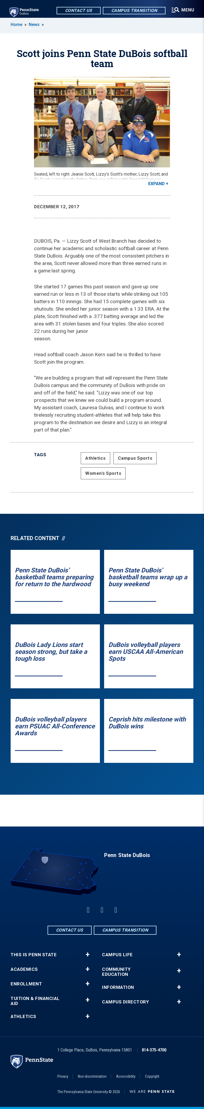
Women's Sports (103, 473)
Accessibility (125, 1076)
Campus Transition (134, 10)
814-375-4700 (154, 1050)
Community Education (116, 972)
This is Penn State (34, 954)
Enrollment (26, 983)
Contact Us (78, 10)
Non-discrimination (92, 1076)
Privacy (62, 1076)
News (34, 24)
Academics (24, 969)
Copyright (152, 1076)
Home (16, 24)
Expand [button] (156, 183)
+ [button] (88, 954)
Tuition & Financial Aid (35, 1001)
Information (118, 987)
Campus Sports (135, 458)
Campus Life (117, 954)
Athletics (95, 458)
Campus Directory (125, 1001)
